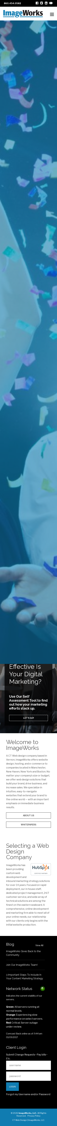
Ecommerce (28, 626)
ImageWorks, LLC (36, 1120)
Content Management (28, 638)
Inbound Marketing (28, 619)
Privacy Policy (34, 1116)
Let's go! (28, 718)
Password (44, 1094)
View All (39, 945)
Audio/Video (28, 633)
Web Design (28, 612)
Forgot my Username (18, 1094)
